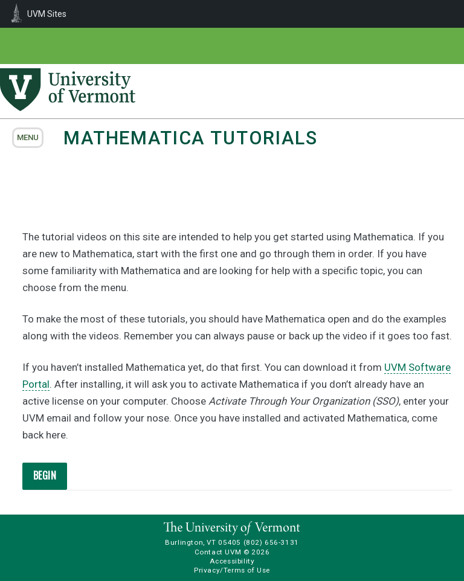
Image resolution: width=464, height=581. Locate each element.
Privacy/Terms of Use (232, 570)
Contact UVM (218, 552)
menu (28, 137)
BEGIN (44, 475)
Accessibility (232, 561)
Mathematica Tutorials (190, 138)
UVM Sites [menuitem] (46, 14)
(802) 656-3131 (271, 542)
